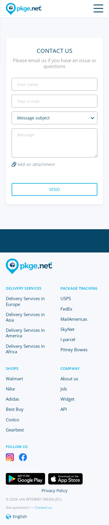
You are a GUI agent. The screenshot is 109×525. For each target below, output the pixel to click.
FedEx (66, 309)
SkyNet (67, 329)
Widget (67, 399)
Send (54, 189)
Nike (10, 389)
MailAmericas (73, 319)
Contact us (43, 507)
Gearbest (15, 430)
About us (69, 378)
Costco (12, 419)
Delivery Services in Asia (25, 317)
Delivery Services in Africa (25, 348)
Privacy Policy (54, 490)
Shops (12, 368)
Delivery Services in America (25, 332)
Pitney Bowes (73, 349)
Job (63, 389)
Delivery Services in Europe (25, 301)
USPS (65, 298)
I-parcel (67, 339)
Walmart (14, 378)
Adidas (12, 399)
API (63, 409)
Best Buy (15, 409)
